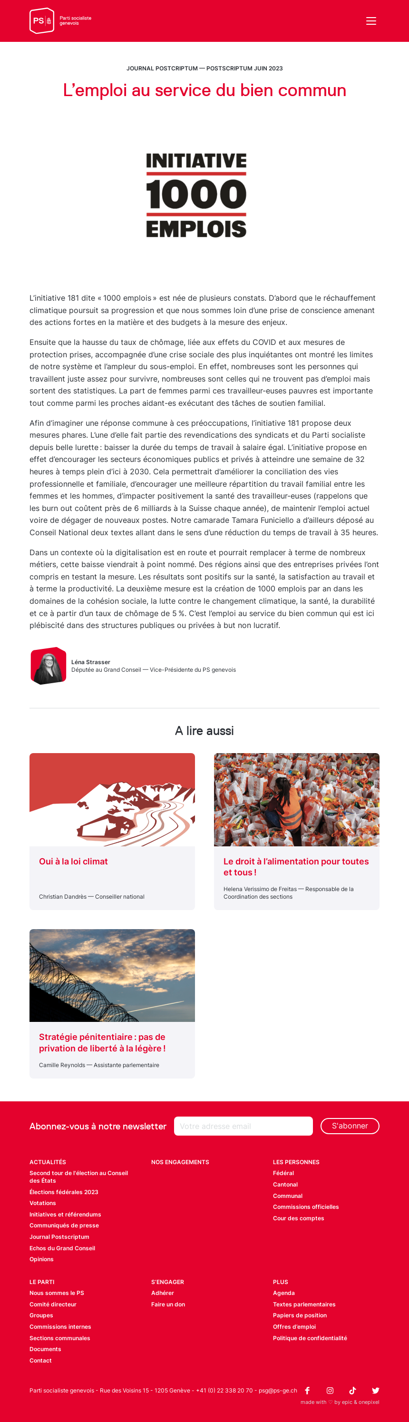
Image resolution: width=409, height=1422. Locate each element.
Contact (40, 1360)
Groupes (41, 1315)
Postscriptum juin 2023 (244, 68)
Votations (42, 1202)
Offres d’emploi (294, 1326)
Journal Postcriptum (162, 68)
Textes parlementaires (304, 1304)
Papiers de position (300, 1315)
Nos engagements (180, 1162)
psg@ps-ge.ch (278, 1390)
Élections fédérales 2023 (63, 1192)
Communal (287, 1195)
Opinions (41, 1259)
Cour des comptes (298, 1218)
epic (347, 1402)
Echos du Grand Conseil (62, 1248)
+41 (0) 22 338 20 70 (224, 1390)
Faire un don (168, 1304)
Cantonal (285, 1184)
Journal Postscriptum (59, 1236)
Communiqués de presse (64, 1225)
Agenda (284, 1292)
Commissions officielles (306, 1206)
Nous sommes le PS (56, 1292)
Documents (45, 1349)
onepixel (369, 1402)
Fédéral (283, 1173)
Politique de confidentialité (310, 1338)
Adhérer (162, 1292)
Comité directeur (53, 1304)
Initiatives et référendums (65, 1214)
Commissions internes (60, 1326)
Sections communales (59, 1338)
